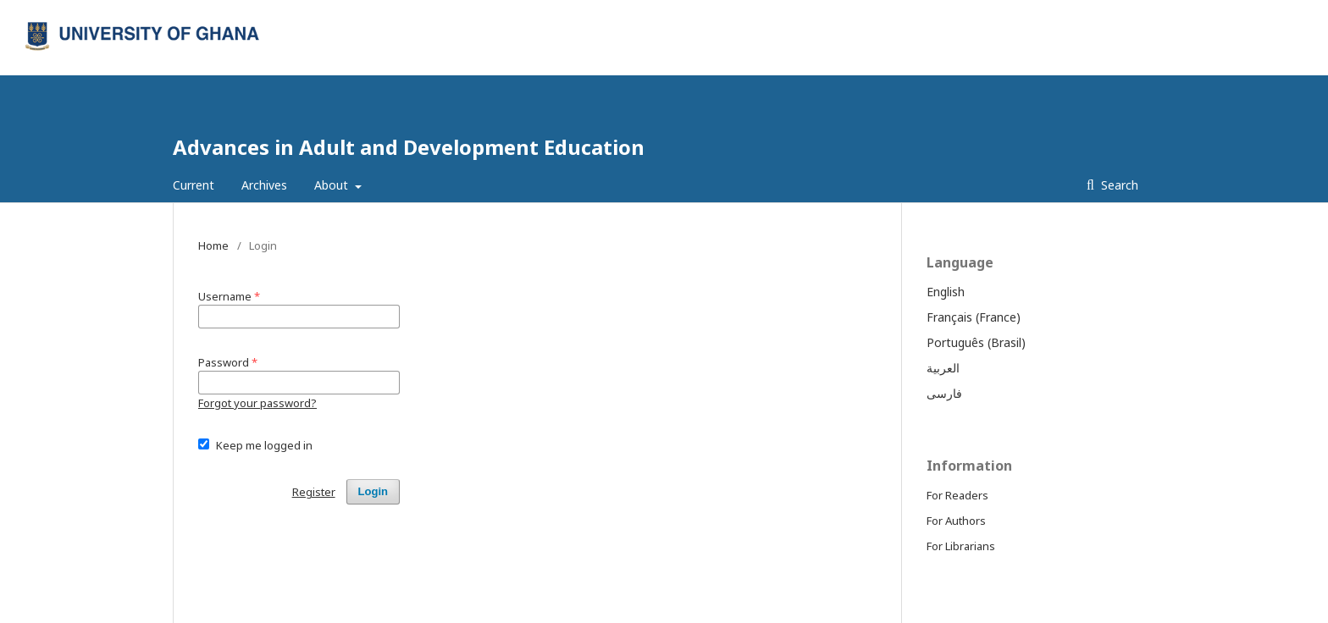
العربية (943, 368)
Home (213, 245)
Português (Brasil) (976, 342)
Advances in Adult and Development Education (409, 147)
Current (193, 185)
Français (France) (974, 317)
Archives (264, 185)
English (946, 292)
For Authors (956, 520)
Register (1069, 12)
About (332, 185)
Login (1124, 12)
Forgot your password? (257, 403)
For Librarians (961, 546)
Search (1118, 185)
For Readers (957, 495)
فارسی (944, 393)
